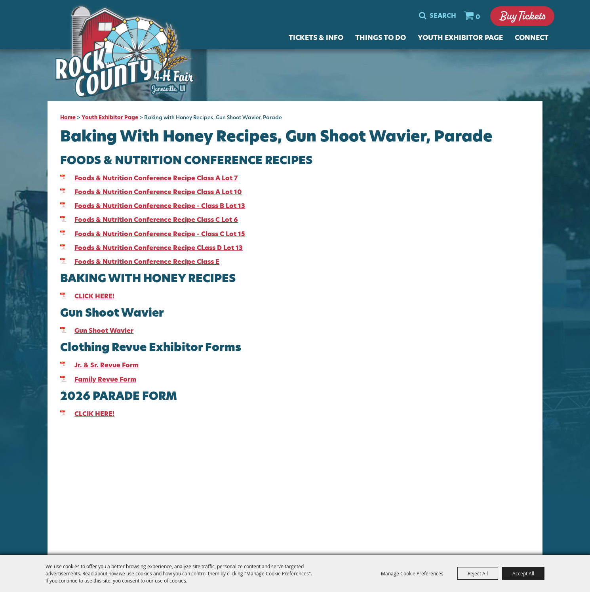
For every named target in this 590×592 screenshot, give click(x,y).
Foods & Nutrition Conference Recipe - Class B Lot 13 (159, 206)
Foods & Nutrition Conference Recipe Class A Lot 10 (158, 192)
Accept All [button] (523, 573)
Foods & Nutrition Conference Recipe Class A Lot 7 (156, 179)
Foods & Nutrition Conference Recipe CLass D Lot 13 (158, 248)
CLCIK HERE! (94, 414)
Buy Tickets (522, 16)
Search (442, 16)
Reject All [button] (478, 573)
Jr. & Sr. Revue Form (106, 366)
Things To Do (380, 38)
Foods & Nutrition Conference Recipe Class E (146, 262)
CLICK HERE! (94, 297)
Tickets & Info (316, 38)
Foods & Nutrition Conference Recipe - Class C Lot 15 (159, 234)
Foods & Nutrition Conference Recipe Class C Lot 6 (156, 220)
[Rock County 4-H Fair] (131, 54)
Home (68, 117)
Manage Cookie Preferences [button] (412, 573)
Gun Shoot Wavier (103, 331)
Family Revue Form (105, 380)
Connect (531, 38)
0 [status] (477, 18)
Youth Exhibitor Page (460, 38)
